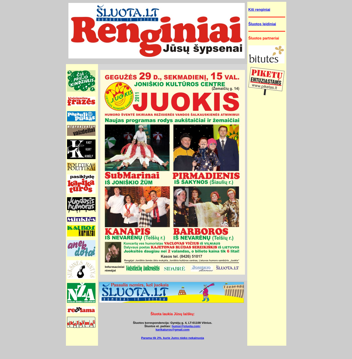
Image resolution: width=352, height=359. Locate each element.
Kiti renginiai (259, 10)
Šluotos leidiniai (262, 24)
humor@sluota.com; (186, 326)
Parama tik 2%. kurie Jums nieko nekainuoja (172, 338)
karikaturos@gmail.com (172, 329)
